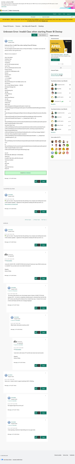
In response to (12, 290)
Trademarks (72, 455)
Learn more (3, 6)
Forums (22, 10)
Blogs (46, 10)
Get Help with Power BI (29, 26)
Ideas (34, 10)
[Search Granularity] (35, 17)
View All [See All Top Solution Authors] (53, 104)
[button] (34, 35)
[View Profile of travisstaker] (10, 40)
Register (54, 13)
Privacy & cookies (58, 455)
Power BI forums (8, 26)
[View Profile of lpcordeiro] (10, 375)
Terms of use (65, 455)
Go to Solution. (27, 172)
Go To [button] (68, 14)
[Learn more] (55, 60)
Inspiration (28, 10)
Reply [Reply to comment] (43, 211)
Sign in (59, 13)
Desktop (41, 26)
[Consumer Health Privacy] (17, 459)
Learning (50, 10)
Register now (45, 21)
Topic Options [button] (42, 35)
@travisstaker (9, 260)
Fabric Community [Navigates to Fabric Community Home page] (14, 10)
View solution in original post (11, 204)
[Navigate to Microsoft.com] (3, 10)
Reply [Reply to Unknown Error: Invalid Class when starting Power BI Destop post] (43, 181)
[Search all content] (57, 17)
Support (56, 10)
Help (64, 13)
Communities (39, 10)
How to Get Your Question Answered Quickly (57, 74)
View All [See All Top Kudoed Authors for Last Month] (53, 132)
